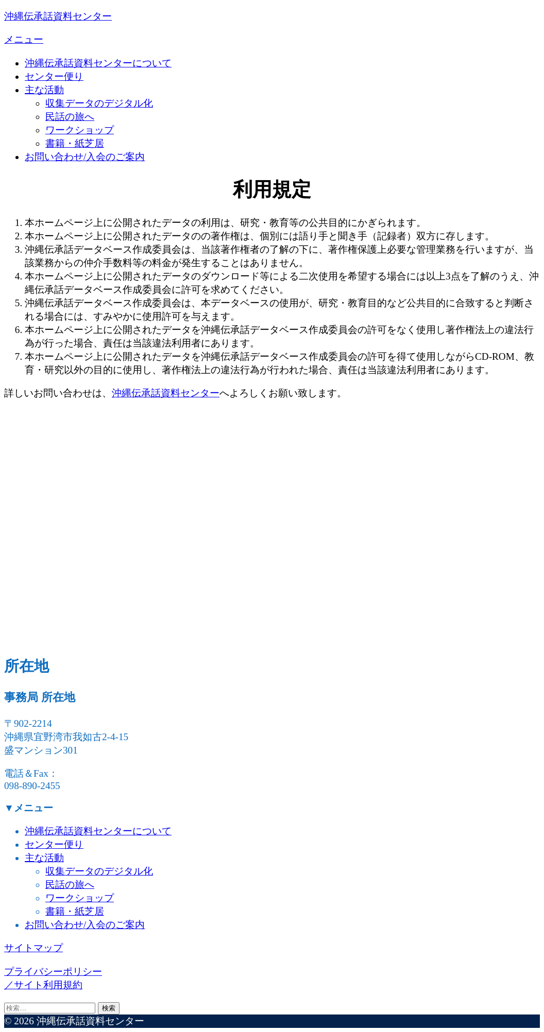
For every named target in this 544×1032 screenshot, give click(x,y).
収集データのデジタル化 (99, 103)
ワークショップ (79, 130)
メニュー (23, 39)
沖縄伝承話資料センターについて (98, 63)
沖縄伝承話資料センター (58, 16)
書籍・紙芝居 (74, 143)
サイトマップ (33, 947)
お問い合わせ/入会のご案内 (85, 156)
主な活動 (44, 89)
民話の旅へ (69, 116)
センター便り (54, 76)
